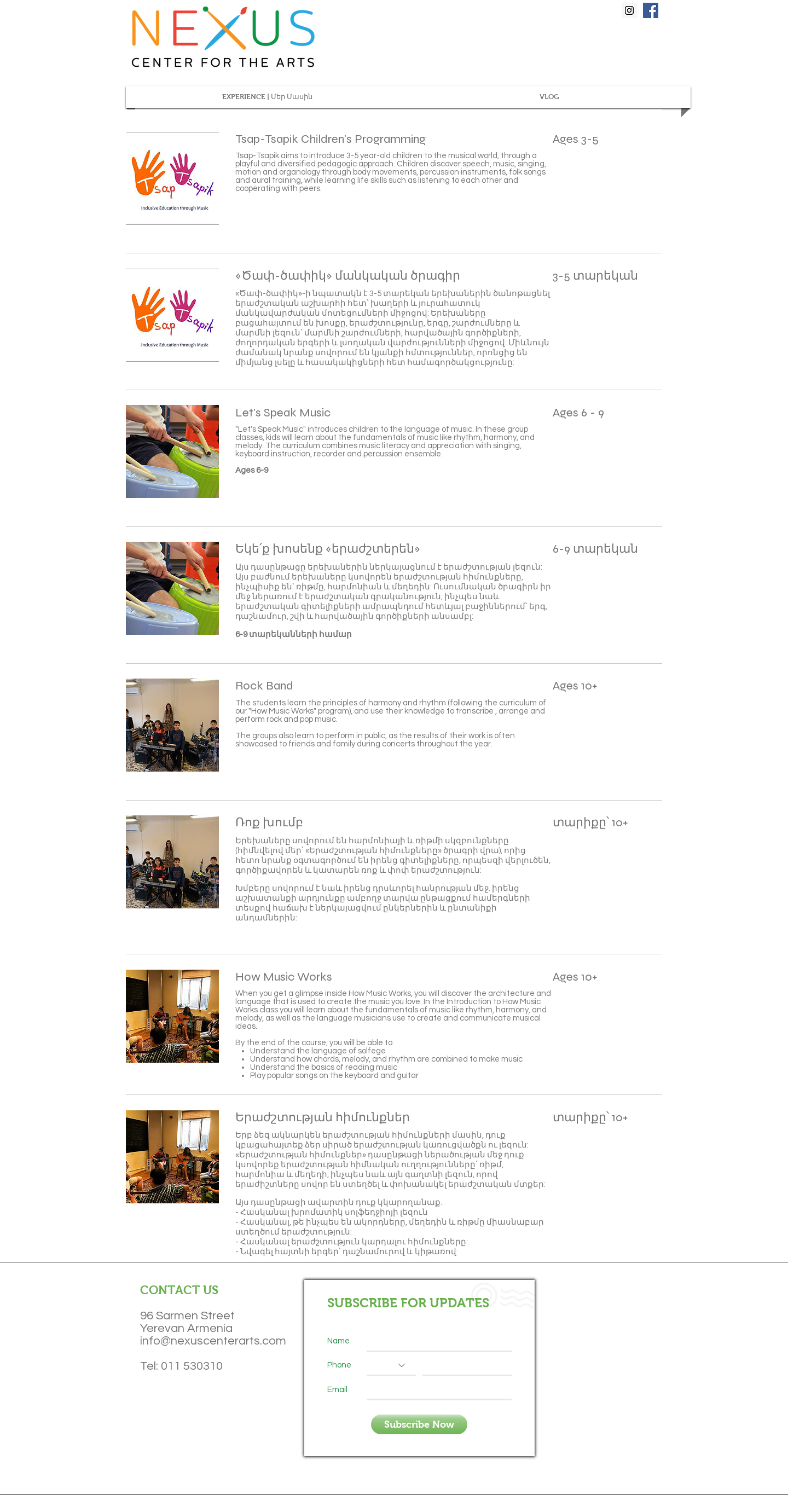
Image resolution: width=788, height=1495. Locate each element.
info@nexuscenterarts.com (213, 1341)
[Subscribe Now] (419, 1424)
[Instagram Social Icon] (629, 10)
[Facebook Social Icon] (650, 10)
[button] (267, 97)
